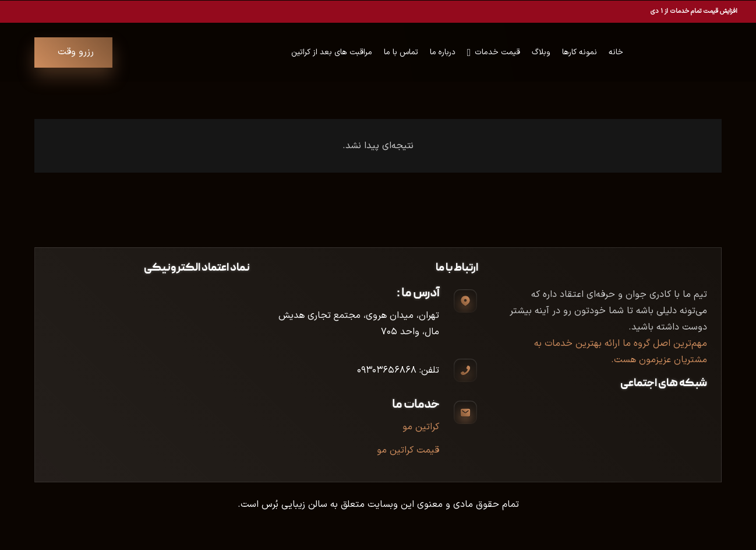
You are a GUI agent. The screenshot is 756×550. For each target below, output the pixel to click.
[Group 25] (661, 52)
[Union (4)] (703, 52)
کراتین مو (420, 427)
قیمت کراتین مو (408, 450)
